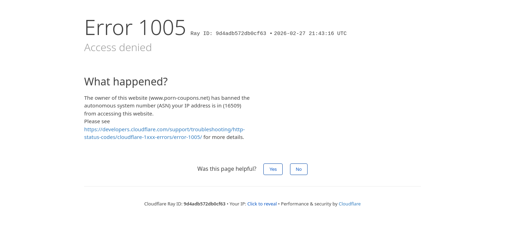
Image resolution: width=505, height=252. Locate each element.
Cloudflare (350, 204)
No (299, 169)
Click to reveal (262, 204)
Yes (273, 169)
